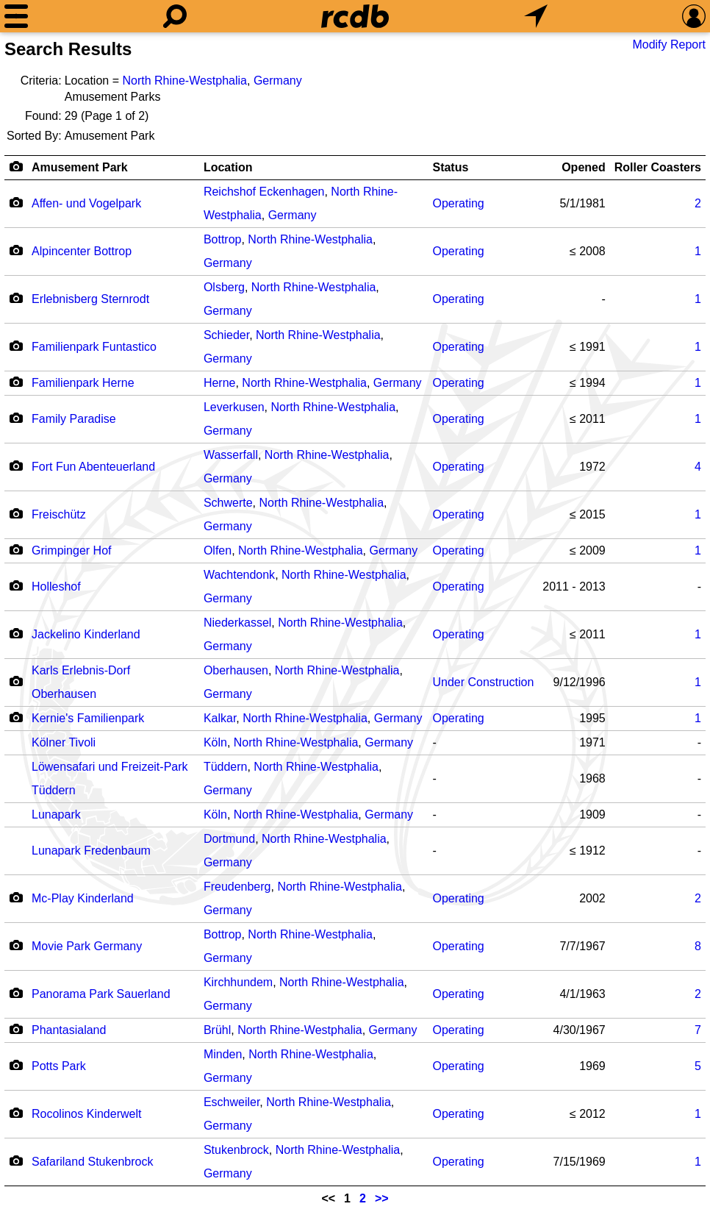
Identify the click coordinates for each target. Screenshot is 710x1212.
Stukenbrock (236, 1150)
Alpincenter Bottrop (82, 251)
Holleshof (56, 586)
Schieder (226, 335)
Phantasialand (69, 1030)
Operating (458, 203)
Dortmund (229, 839)
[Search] (175, 16)
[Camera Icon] (16, 202)
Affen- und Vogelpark (86, 203)
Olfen (218, 550)
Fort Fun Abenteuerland (93, 466)
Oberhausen (236, 670)
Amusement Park (80, 167)
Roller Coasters (657, 167)
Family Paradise (74, 419)
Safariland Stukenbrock (92, 1161)
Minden (223, 1054)
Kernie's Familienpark (88, 718)
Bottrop (223, 239)
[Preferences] (694, 16)
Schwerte (228, 502)
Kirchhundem (238, 982)
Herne (220, 383)
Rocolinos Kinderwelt (86, 1114)
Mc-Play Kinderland (83, 898)
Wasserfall (231, 455)
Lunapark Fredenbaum (91, 850)
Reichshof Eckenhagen (264, 191)
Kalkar (220, 718)
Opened (584, 167)
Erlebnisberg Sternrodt (90, 299)
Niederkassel (237, 622)
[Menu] (16, 16)
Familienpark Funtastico (94, 347)
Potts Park (59, 1066)
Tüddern (226, 766)
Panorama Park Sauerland (101, 994)
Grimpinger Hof (71, 550)
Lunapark (56, 814)
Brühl (217, 1030)
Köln (215, 742)
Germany (278, 80)
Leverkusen (234, 407)
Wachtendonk (239, 574)
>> (382, 1198)
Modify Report (669, 44)
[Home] (355, 16)
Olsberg (224, 287)
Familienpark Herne (83, 383)
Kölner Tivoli (64, 742)
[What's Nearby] (536, 16)
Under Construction (483, 682)
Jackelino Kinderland (86, 634)
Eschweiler (231, 1102)
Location (228, 167)
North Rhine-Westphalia (184, 80)
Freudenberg (237, 886)
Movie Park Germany (87, 946)
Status (450, 167)
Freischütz (59, 514)
